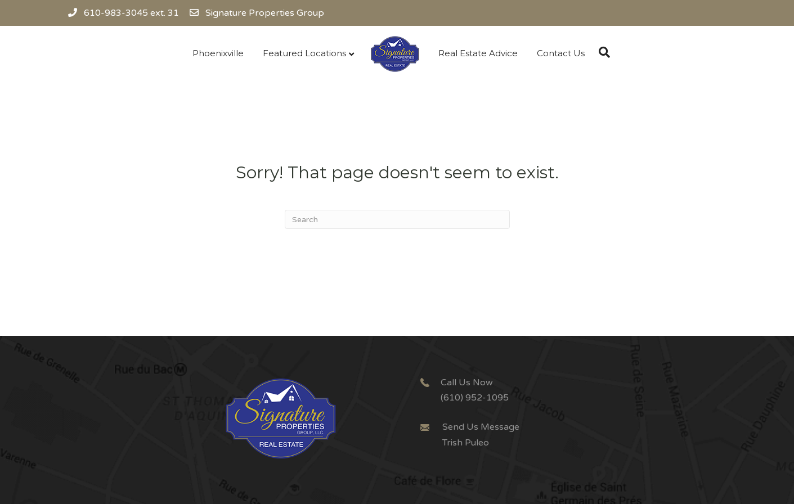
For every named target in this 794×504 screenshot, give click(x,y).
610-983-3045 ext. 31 (123, 13)
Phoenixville (218, 53)
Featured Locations (304, 53)
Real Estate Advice (478, 53)
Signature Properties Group (264, 13)
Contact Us (561, 53)
